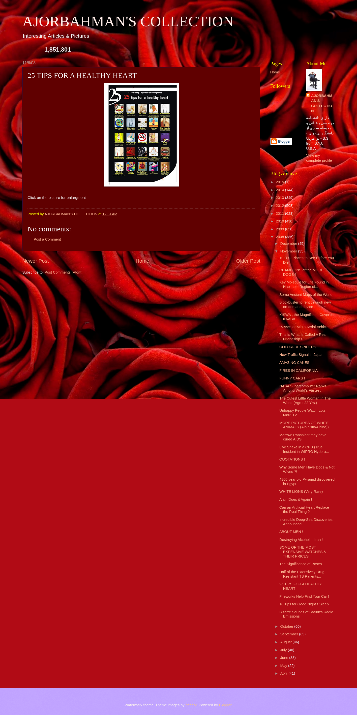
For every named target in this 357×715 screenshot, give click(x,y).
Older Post (248, 261)
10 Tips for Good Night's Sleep (304, 604)
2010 (280, 221)
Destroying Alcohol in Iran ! (301, 540)
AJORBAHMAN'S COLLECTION (128, 21)
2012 (280, 206)
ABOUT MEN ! (291, 532)
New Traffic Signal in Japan (301, 355)
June (284, 658)
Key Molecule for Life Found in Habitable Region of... (304, 284)
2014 (280, 190)
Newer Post (35, 261)
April (284, 673)
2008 (280, 237)
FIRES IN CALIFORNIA (298, 371)
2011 (280, 214)
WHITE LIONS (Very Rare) (301, 492)
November (289, 251)
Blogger (225, 705)
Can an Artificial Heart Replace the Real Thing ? (304, 509)
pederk (191, 705)
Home (142, 261)
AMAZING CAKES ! (295, 363)
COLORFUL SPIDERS (297, 347)
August (286, 642)
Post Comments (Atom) (64, 272)
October (287, 626)
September (289, 634)
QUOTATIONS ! (292, 459)
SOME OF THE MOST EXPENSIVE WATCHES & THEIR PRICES (302, 551)
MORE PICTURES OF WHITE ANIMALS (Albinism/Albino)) (304, 425)
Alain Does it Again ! (295, 499)
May (284, 666)
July (284, 650)
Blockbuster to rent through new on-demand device (305, 304)
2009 (280, 229)
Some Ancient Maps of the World (305, 295)
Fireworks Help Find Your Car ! (304, 596)
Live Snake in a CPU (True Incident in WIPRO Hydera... (304, 449)
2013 (280, 198)
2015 (280, 182)
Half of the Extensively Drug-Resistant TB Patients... (302, 574)
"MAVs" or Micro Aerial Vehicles (304, 327)
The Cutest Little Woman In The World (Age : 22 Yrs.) (305, 400)
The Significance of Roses (300, 564)
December (289, 244)
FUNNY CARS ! (292, 378)
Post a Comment (47, 239)
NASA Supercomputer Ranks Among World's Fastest (303, 388)
